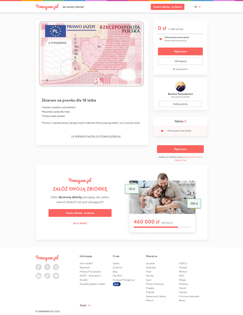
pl (195, 7)
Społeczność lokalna (156, 296)
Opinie (116, 263)
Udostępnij (180, 61)
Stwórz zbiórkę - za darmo (168, 7)
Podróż (182, 288)
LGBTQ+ (183, 263)
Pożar (149, 271)
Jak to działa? (80, 223)
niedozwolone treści (192, 157)
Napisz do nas (180, 160)
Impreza (183, 292)
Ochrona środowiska (189, 296)
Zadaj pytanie (180, 104)
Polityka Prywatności (90, 271)
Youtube (56, 274)
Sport (149, 279)
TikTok (47, 274)
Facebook (38, 265)
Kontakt (84, 279)
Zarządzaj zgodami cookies (92, 283)
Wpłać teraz (180, 51)
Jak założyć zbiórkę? (73, 7)
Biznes (182, 300)
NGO (181, 275)
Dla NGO (117, 275)
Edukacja (183, 283)
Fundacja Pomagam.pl (124, 279)
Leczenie (150, 263)
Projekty (150, 288)
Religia (182, 279)
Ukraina (150, 275)
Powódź (183, 267)
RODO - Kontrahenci (90, 275)
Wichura (183, 271)
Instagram (56, 265)
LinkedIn (38, 274)
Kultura (149, 300)
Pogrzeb (150, 292)
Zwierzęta (151, 267)
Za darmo (117, 267)
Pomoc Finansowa (155, 283)
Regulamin (85, 267)
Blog (115, 271)
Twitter (47, 265)
